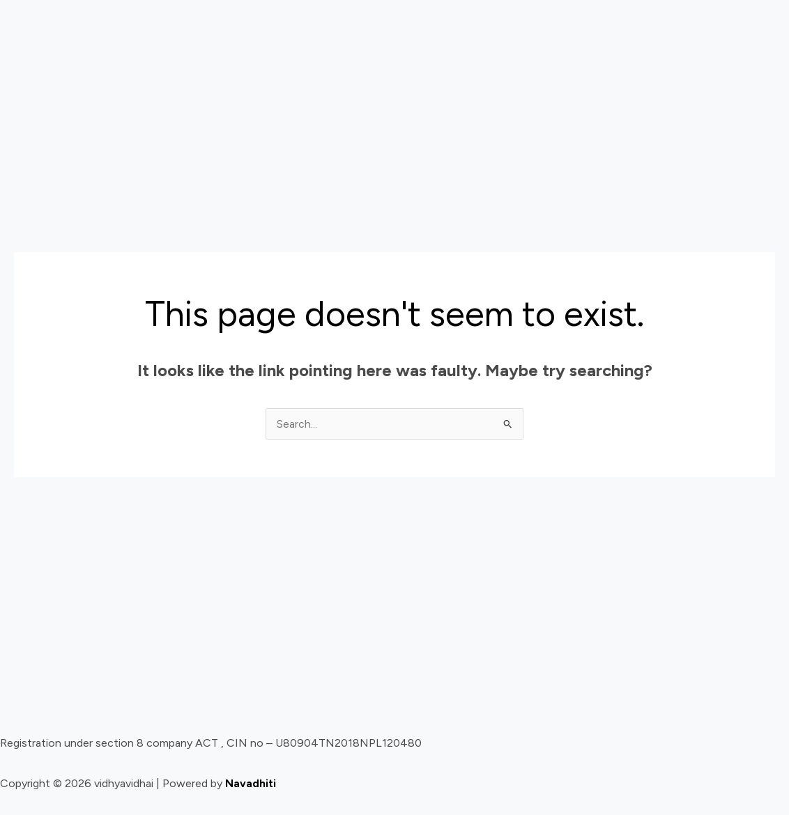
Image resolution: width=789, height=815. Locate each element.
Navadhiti (250, 784)
